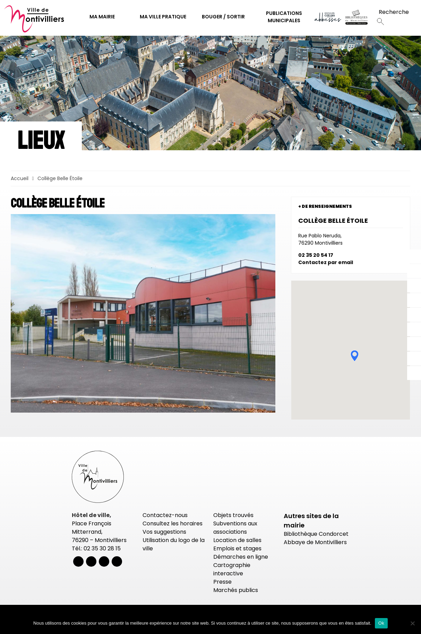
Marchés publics (235, 590)
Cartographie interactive (231, 569)
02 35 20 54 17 (315, 255)
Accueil (19, 178)
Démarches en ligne (240, 557)
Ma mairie (102, 16)
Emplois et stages (237, 548)
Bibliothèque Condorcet (316, 534)
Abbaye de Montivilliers (315, 542)
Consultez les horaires (173, 523)
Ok (381, 623)
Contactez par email (325, 262)
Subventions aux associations (235, 527)
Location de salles (237, 540)
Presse (222, 582)
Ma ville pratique (163, 16)
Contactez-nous (165, 515)
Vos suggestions (164, 532)
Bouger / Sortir (223, 16)
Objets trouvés (233, 515)
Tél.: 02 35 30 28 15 (96, 548)
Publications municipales (284, 17)
